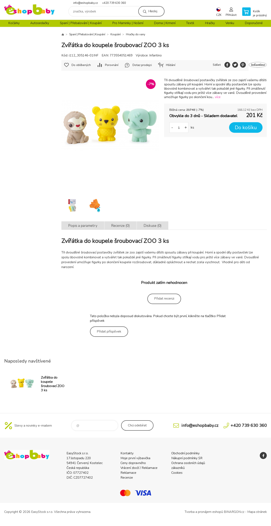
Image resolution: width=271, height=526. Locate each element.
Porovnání (111, 65)
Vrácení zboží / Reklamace (139, 468)
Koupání (116, 34)
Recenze (126, 477)
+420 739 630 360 (114, 3)
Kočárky (14, 23)
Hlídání (170, 65)
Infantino (155, 55)
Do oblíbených (81, 65)
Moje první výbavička (135, 458)
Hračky (210, 23)
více (218, 97)
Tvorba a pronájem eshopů (204, 512)
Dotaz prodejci (142, 65)
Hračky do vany (135, 34)
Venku (229, 23)
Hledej (152, 11)
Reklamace (128, 473)
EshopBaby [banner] (29, 10)
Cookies (177, 473)
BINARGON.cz (234, 512)
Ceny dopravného (133, 463)
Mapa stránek (257, 512)
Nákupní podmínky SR (186, 458)
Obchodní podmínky (185, 453)
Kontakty (127, 453)
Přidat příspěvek (109, 331)
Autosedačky (39, 23)
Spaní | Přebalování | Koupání (81, 23)
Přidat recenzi (164, 298)
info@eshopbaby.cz (85, 3)
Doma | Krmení (165, 23)
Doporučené (254, 23)
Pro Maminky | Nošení (127, 23)
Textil (190, 23)
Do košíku (246, 127)
